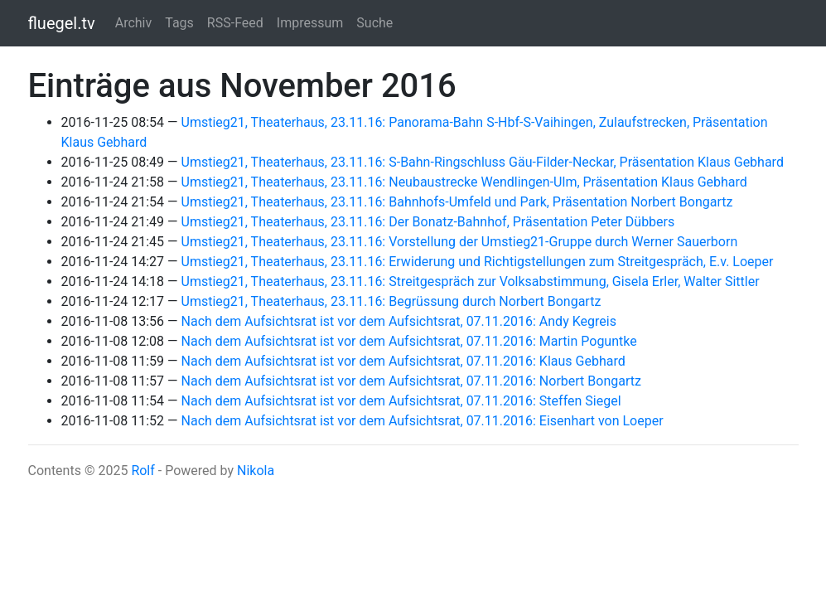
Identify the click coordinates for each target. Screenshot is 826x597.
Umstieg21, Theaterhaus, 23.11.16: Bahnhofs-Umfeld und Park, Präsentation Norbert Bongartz (457, 202)
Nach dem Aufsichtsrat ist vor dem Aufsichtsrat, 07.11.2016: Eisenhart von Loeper (422, 421)
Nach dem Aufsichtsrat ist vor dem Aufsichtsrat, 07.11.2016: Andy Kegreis (398, 321)
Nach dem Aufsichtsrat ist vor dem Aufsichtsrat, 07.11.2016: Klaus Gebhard (403, 361)
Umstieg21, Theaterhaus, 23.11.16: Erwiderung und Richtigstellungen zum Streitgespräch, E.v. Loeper (477, 261)
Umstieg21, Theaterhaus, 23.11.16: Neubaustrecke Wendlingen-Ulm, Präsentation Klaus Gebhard (464, 182)
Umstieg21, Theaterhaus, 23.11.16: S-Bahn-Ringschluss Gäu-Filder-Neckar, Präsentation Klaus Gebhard (482, 162)
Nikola (255, 470)
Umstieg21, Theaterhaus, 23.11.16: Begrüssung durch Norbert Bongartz (391, 301)
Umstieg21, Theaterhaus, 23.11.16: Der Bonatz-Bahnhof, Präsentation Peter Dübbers (428, 222)
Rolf (142, 470)
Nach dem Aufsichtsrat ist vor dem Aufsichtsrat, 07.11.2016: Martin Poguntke (409, 341)
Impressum (310, 23)
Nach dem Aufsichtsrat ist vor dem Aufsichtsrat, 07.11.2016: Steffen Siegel (401, 401)
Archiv (133, 23)
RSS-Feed (235, 23)
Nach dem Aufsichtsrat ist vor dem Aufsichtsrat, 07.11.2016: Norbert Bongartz (411, 381)
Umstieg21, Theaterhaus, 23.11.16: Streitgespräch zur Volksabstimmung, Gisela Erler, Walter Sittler (470, 281)
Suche (374, 23)
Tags (179, 23)
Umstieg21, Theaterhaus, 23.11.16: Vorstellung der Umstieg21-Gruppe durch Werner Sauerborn (459, 242)
